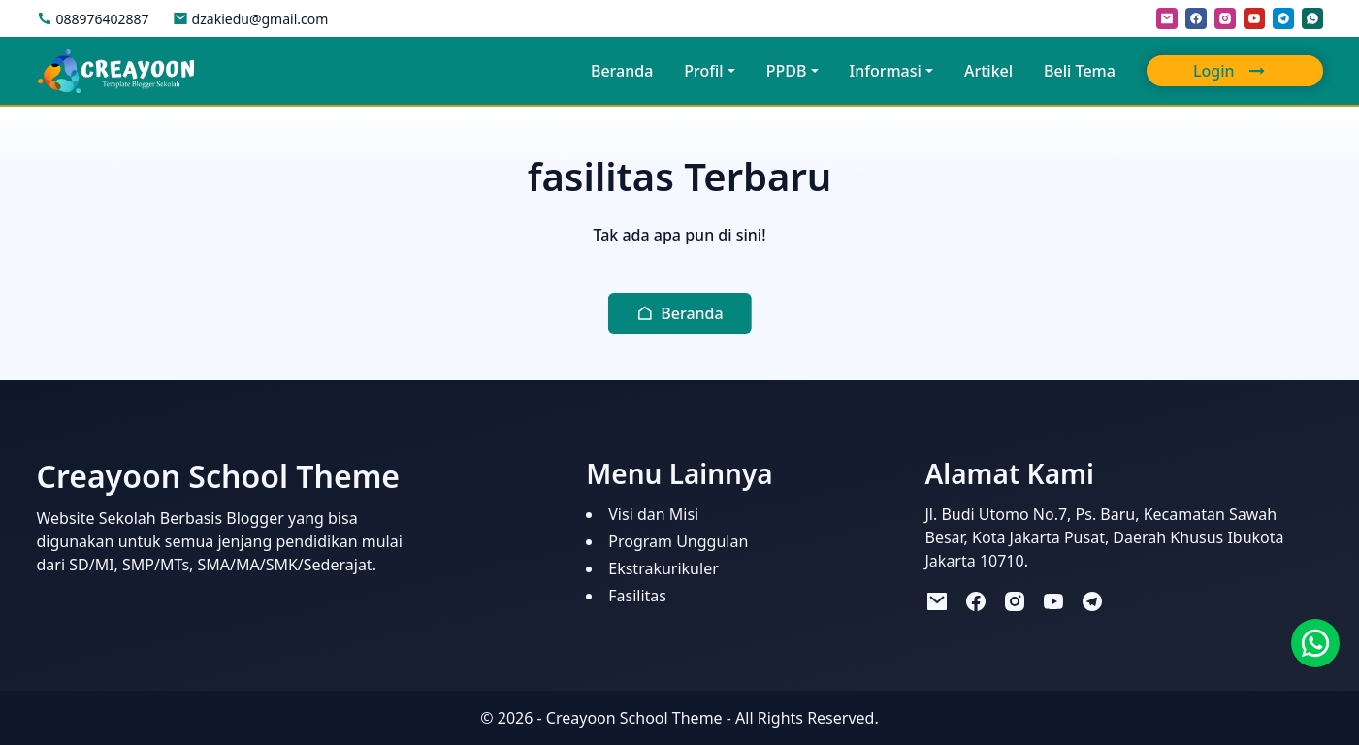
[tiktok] (1131, 601)
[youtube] (1254, 18)
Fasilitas (637, 595)
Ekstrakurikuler (663, 568)
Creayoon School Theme (634, 718)
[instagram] (1225, 18)
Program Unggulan (678, 541)
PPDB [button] (786, 70)
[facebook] (1196, 18)
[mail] (1167, 18)
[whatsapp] (1312, 18)
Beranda (622, 70)
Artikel (988, 70)
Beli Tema (1080, 70)
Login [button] (1232, 70)
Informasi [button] (886, 70)
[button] (679, 313)
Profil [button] (703, 70)
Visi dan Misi (653, 514)
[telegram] (1283, 18)
